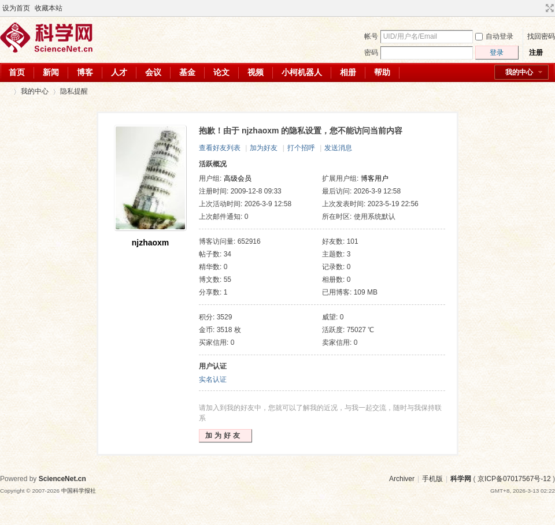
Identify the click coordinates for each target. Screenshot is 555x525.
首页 (17, 72)
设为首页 (16, 8)
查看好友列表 (219, 148)
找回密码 (541, 36)
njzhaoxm (150, 242)
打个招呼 (301, 148)
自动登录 (494, 36)
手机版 (432, 479)
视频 (255, 72)
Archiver (402, 479)
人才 (119, 72)
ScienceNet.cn (62, 479)
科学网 (4, 91)
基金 (187, 72)
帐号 (371, 36)
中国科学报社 (78, 490)
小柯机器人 (302, 72)
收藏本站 (48, 8)
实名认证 (213, 379)
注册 (536, 53)
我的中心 (519, 72)
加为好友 (264, 148)
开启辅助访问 (539, 8)
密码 (371, 53)
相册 (348, 72)
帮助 (382, 72)
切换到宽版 (548, 8)
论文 (221, 72)
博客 (85, 72)
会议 (153, 72)
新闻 (51, 72)
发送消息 (338, 148)
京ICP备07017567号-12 (514, 479)
